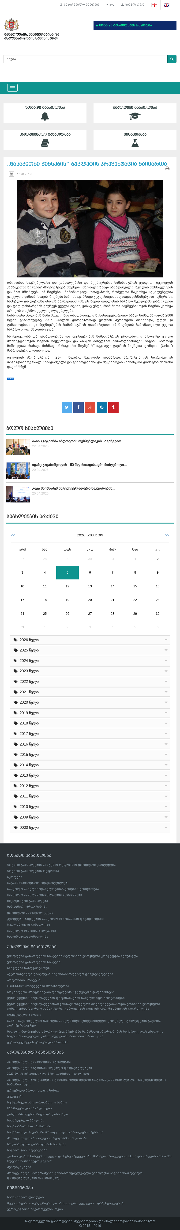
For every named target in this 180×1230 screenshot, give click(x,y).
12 (67, 586)
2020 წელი (26, 702)
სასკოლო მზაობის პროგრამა (31, 930)
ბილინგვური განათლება (27, 936)
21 (112, 600)
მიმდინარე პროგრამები (27, 906)
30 (90, 559)
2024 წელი (26, 661)
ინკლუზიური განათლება (27, 900)
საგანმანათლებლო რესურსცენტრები (38, 882)
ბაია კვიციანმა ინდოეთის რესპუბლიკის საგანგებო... (78, 441)
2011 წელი (26, 796)
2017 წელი (26, 734)
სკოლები (14, 877)
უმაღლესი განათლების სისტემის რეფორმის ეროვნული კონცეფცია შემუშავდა (72, 956)
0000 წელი (26, 828)
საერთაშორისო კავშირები (29, 1126)
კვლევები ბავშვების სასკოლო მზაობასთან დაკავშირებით (55, 919)
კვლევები (15, 1096)
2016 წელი (26, 744)
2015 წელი (26, 755)
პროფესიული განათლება (45, 140)
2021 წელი (26, 692)
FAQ (110, 4)
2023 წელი (26, 671)
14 (112, 586)
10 (22, 586)
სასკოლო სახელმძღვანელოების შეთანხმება (44, 894)
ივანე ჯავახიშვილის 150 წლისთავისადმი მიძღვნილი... (79, 465)
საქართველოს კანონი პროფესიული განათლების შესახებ (55, 1132)
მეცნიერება (135, 140)
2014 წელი (26, 765)
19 (67, 600)
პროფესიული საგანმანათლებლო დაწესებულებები (49, 1068)
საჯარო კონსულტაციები (27, 1150)
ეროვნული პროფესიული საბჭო (33, 1090)
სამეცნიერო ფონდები (25, 1197)
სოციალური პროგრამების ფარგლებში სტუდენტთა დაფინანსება (61, 992)
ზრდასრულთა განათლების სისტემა (36, 1144)
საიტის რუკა (133, 4)
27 (22, 559)
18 (45, 600)
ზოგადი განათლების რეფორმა (33, 871)
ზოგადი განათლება (45, 113)
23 (158, 600)
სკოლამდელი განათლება (28, 924)
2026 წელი (26, 640)
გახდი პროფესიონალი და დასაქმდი (37, 1114)
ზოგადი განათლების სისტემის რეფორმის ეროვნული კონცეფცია (61, 864)
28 (45, 559)
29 (67, 559)
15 (135, 586)
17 (22, 600)
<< (13, 535)
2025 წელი (26, 650)
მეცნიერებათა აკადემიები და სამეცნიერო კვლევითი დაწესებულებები (66, 1203)
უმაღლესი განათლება (135, 113)
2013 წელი (26, 775)
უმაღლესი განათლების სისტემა (33, 962)
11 (45, 586)
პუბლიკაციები (19, 1167)
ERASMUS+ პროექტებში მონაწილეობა (38, 986)
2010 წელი (26, 807)
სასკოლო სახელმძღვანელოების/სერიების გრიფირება (53, 889)
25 (45, 613)
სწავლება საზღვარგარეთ (28, 968)
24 (22, 613)
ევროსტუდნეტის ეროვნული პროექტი (37, 1042)
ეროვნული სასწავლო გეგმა (30, 912)
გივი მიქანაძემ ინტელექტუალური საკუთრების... (73, 488)
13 (90, 586)
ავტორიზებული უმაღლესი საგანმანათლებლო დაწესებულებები (60, 974)
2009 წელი (26, 817)
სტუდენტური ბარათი (24, 1014)
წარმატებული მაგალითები (29, 1108)
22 (135, 600)
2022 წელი (26, 682)
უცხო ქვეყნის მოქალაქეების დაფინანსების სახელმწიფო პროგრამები (66, 998)
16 (158, 586)
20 (90, 600)
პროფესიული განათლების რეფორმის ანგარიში (47, 1138)
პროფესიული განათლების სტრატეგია (39, 1061)
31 (112, 559)
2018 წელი (26, 723)
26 (67, 613)
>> (167, 535)
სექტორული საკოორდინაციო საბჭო (37, 1102)
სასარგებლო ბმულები (80, 4)
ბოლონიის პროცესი (24, 980)
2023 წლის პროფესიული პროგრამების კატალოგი (48, 1073)
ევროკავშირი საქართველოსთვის (35, 1209)
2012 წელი (26, 786)
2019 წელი (26, 713)
